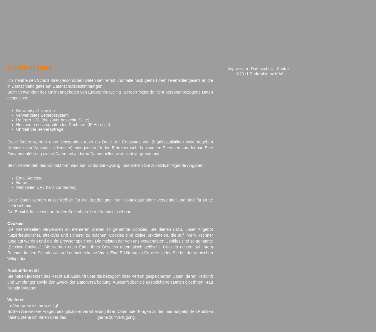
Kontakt (284, 68)
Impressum (238, 68)
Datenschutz (262, 68)
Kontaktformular (81, 317)
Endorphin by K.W (266, 74)
